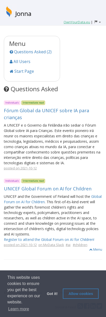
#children (80, 244)
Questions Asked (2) (31, 52)
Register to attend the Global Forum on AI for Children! (49, 239)
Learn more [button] (18, 309)
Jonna (23, 13)
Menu (95, 249)
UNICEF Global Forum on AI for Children (47, 189)
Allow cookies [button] (80, 294)
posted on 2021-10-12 (20, 168)
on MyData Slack (51, 244)
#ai (68, 244)
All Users (20, 61)
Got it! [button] (52, 294)
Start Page (22, 71)
